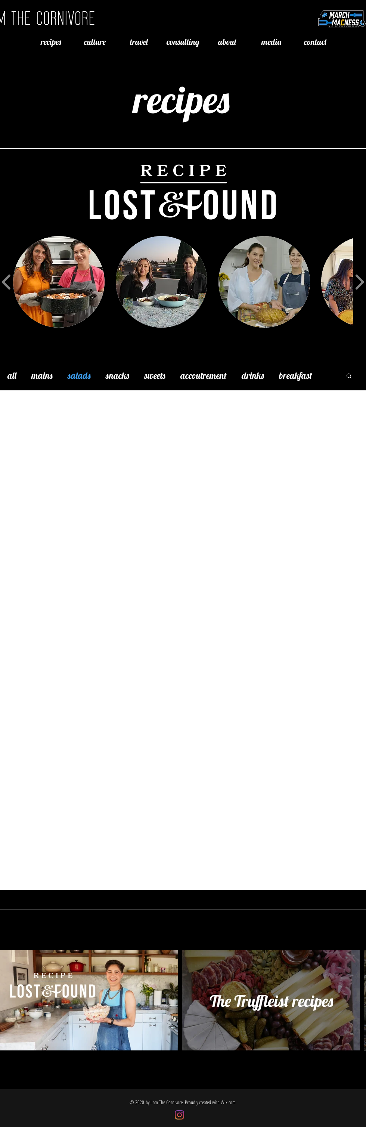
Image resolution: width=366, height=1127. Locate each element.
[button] (349, 376)
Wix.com (228, 1102)
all (11, 375)
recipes (181, 99)
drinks (253, 375)
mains (42, 375)
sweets (154, 375)
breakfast (295, 375)
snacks (117, 375)
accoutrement (203, 375)
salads (79, 375)
